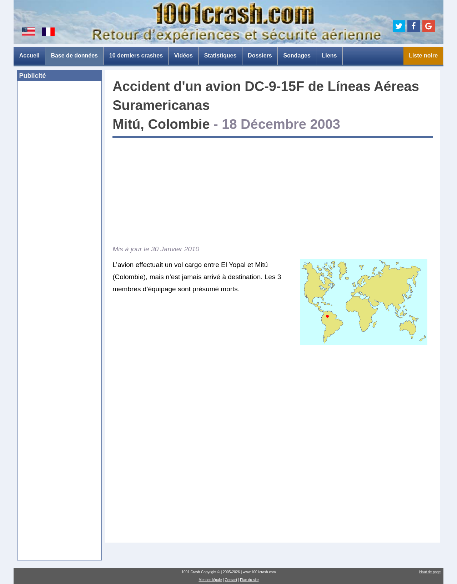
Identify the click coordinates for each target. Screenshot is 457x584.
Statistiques (220, 55)
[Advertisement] (59, 196)
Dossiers (260, 55)
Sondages (296, 55)
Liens (329, 55)
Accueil (29, 55)
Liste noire (423, 55)
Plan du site (249, 580)
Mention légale (210, 580)
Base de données (74, 55)
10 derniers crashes (136, 55)
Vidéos (183, 55)
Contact (231, 580)
